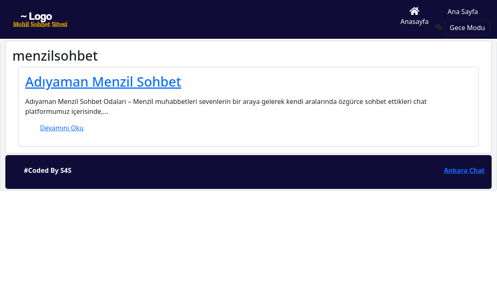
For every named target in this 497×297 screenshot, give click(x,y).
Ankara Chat (464, 170)
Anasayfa (414, 16)
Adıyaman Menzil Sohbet (103, 81)
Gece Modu (467, 27)
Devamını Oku (62, 127)
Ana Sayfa (462, 11)
